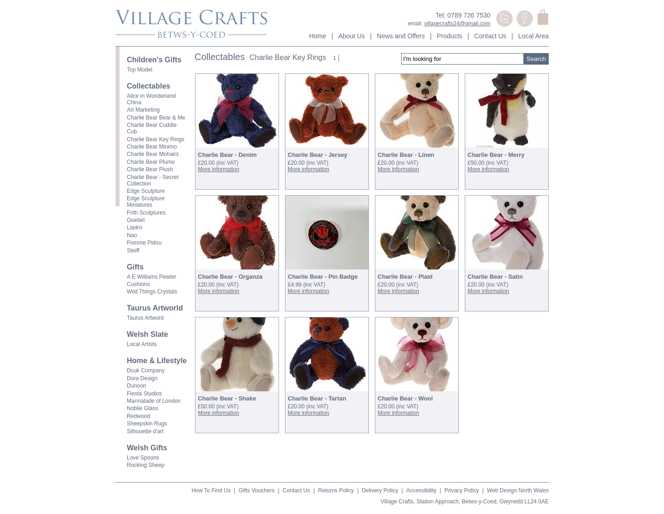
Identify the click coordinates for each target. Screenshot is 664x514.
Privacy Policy (462, 490)
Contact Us (490, 36)
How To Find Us (210, 490)
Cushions (138, 284)
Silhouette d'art (145, 431)
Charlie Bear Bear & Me (156, 117)
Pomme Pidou (144, 242)
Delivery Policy (380, 490)
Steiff (133, 250)
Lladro (134, 227)
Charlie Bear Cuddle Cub (152, 128)
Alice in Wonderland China (151, 99)
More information (218, 169)
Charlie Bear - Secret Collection (152, 180)
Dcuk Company (146, 370)
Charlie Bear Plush (150, 169)
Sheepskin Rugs (147, 423)
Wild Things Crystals (152, 291)
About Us (351, 36)
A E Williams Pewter (151, 277)
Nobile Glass (142, 408)
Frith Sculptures (146, 212)
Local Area (533, 36)
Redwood (138, 416)
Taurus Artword (145, 318)
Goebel (136, 220)
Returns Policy (336, 490)
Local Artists (142, 344)
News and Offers (401, 36)
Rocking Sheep (145, 465)
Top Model (139, 69)
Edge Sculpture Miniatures (146, 201)
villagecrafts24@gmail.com (457, 23)
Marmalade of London (154, 401)
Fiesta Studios (144, 393)
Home (317, 36)
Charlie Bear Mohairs (153, 154)
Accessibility (421, 490)
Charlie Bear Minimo (152, 146)
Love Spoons (143, 457)
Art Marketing (143, 110)
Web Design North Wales (518, 490)
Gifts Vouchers (256, 490)
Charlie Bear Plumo (151, 162)
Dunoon (136, 386)
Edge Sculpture (146, 191)
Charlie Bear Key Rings (155, 139)
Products (449, 36)
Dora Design (142, 378)
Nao (132, 235)
